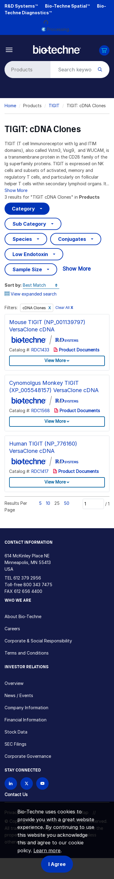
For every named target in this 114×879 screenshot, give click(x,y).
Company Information (26, 707)
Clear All (64, 308)
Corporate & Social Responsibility (38, 640)
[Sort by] (41, 285)
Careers (12, 628)
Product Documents (76, 349)
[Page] (93, 504)
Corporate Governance (28, 756)
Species (22, 239)
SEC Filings (15, 744)
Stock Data (16, 731)
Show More (16, 190)
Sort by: (13, 285)
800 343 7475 (37, 584)
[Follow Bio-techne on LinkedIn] (11, 783)
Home (10, 105)
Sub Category (29, 224)
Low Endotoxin (30, 254)
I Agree (57, 864)
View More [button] (55, 360)
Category (23, 209)
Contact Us (16, 794)
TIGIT (54, 105)
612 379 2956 (27, 577)
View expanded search (31, 293)
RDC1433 (40, 349)
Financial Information (26, 719)
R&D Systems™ (21, 6)
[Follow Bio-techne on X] (26, 783)
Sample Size (27, 269)
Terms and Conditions (27, 652)
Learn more (46, 850)
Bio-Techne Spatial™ (67, 6)
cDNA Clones (34, 308)
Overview (14, 683)
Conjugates (72, 239)
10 (48, 503)
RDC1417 (40, 471)
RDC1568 (40, 410)
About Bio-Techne (23, 616)
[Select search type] (26, 69)
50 (66, 503)
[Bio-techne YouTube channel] (42, 783)
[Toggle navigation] (9, 49)
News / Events (19, 695)
